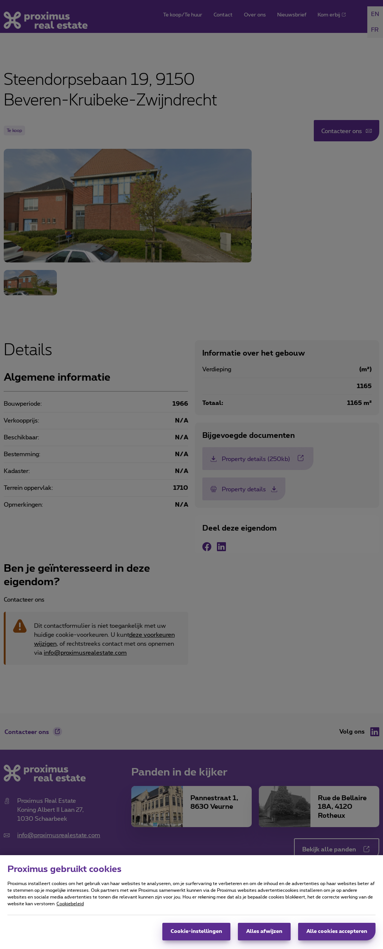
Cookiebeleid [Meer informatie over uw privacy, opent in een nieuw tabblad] (70, 907)
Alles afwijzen (264, 935)
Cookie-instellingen (196, 935)
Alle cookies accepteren (336, 935)
